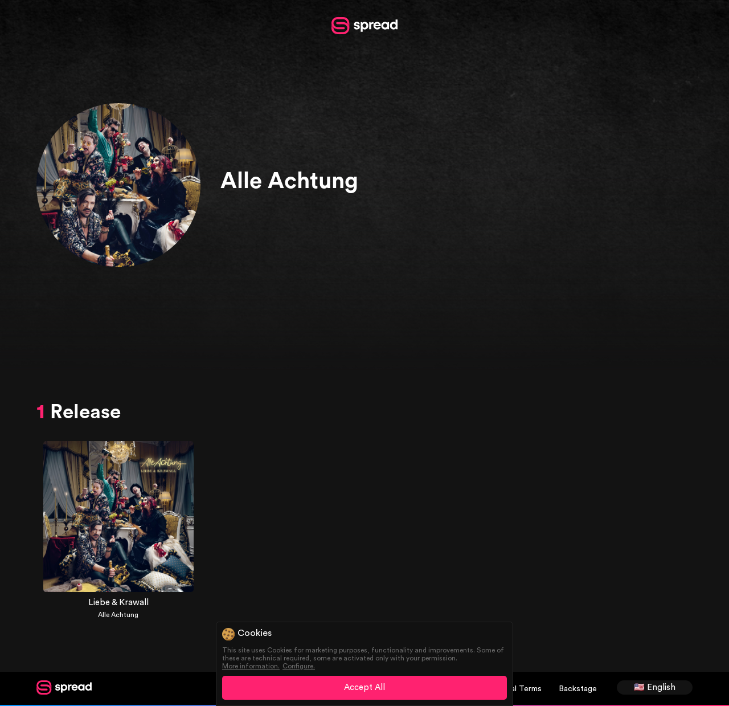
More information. (251, 666)
